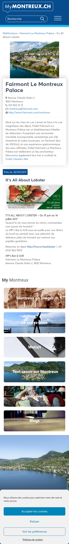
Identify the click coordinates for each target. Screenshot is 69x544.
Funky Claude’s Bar (17, 159)
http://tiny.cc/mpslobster (41, 246)
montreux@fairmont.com (23, 108)
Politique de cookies (33, 539)
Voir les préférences (34, 531)
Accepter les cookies (34, 511)
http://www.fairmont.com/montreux (29, 112)
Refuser (34, 521)
